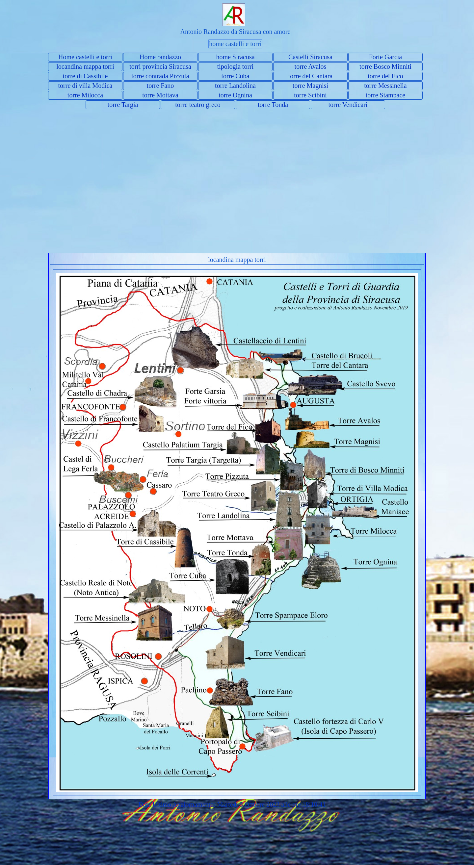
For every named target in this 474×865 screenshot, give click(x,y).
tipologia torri (235, 66)
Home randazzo (160, 57)
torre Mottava (160, 95)
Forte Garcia (385, 57)
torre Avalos (311, 66)
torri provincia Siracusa (160, 66)
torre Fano (160, 85)
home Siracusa (235, 57)
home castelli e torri (235, 43)
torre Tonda (273, 104)
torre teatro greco (198, 104)
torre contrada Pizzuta (160, 76)
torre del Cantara (310, 76)
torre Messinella (385, 85)
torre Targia (123, 104)
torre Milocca (85, 95)
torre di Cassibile (85, 76)
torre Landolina (235, 85)
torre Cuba (236, 76)
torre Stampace (386, 95)
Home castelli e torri (85, 57)
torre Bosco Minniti (385, 66)
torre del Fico (385, 76)
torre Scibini (310, 95)
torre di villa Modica (85, 85)
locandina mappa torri (85, 66)
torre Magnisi (310, 85)
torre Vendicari (347, 104)
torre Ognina (235, 95)
